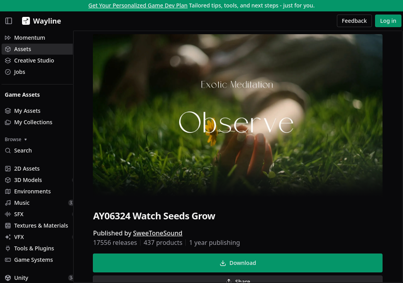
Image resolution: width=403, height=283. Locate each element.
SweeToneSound (165, 234)
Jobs (15, 71)
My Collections (28, 122)
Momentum (25, 37)
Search (18, 150)
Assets (18, 49)
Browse (16, 139)
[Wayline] (40, 21)
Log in (388, 20)
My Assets (23, 110)
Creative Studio (29, 60)
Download (245, 264)
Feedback (354, 20)
